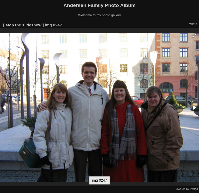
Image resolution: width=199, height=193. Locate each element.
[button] (194, 35)
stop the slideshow (23, 25)
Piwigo (194, 188)
